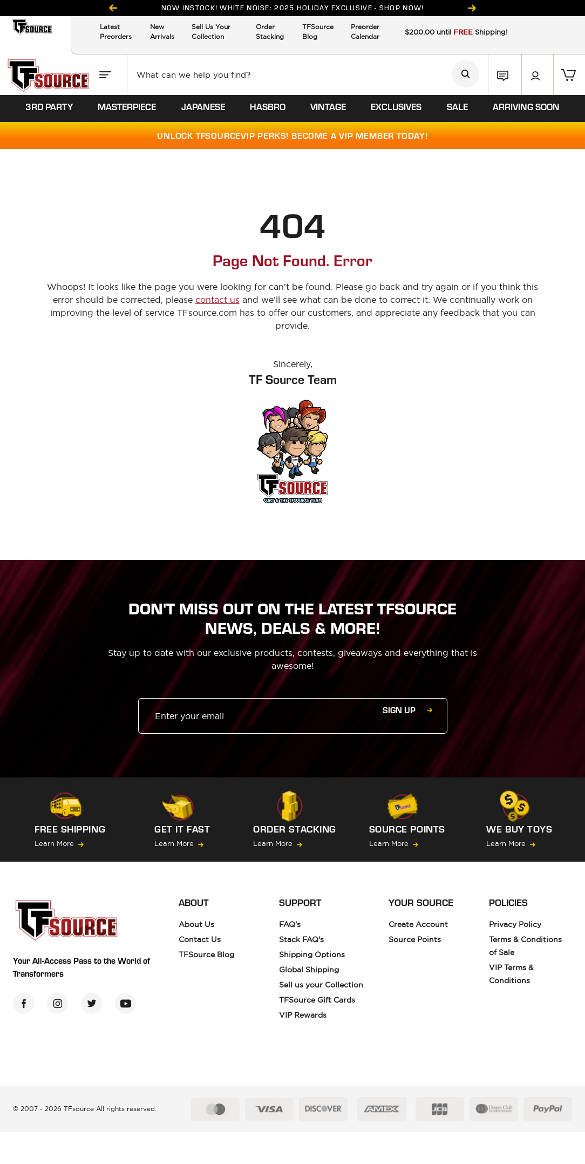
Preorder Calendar (365, 31)
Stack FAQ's (301, 939)
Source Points (407, 828)
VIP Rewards (302, 1015)
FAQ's (290, 924)
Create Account (418, 924)
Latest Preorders (116, 31)
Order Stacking (270, 31)
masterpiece (127, 106)
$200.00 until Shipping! (456, 32)
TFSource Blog (318, 31)
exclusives (396, 106)
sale (457, 106)
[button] (505, 74)
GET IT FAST (182, 828)
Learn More (59, 843)
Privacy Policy (515, 924)
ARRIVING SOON (526, 106)
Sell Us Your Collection (211, 31)
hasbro (267, 106)
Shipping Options (312, 954)
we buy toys (519, 828)
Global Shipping (309, 969)
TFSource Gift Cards (317, 1000)
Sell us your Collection (321, 985)
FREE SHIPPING (70, 828)
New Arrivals (162, 31)
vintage (328, 106)
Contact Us (200, 939)
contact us (217, 299)
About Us (196, 924)
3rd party (49, 106)
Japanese (203, 106)
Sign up (407, 709)
